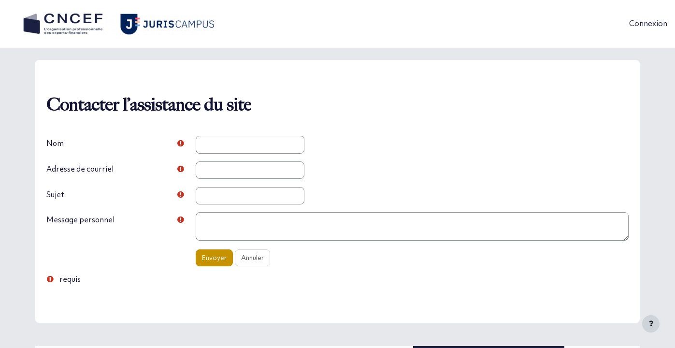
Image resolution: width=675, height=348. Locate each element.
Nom (75, 143)
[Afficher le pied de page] (651, 324)
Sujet (75, 195)
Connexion (648, 24)
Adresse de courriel (100, 169)
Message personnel (100, 221)
